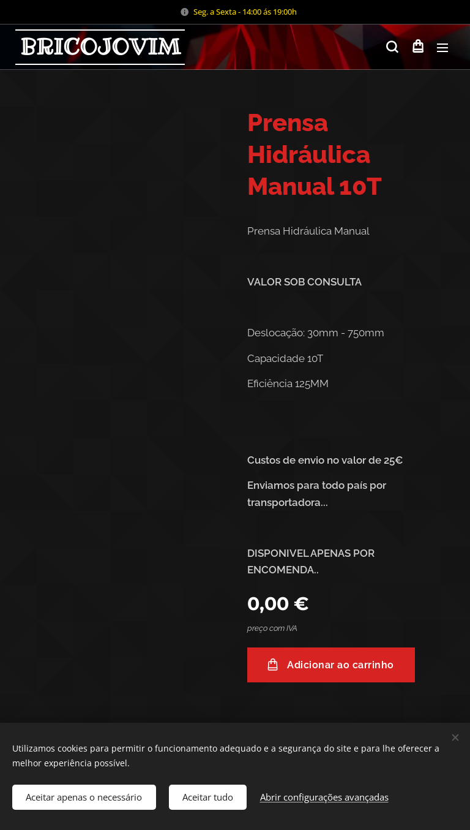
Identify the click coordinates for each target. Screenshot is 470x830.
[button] (392, 47)
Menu (442, 47)
